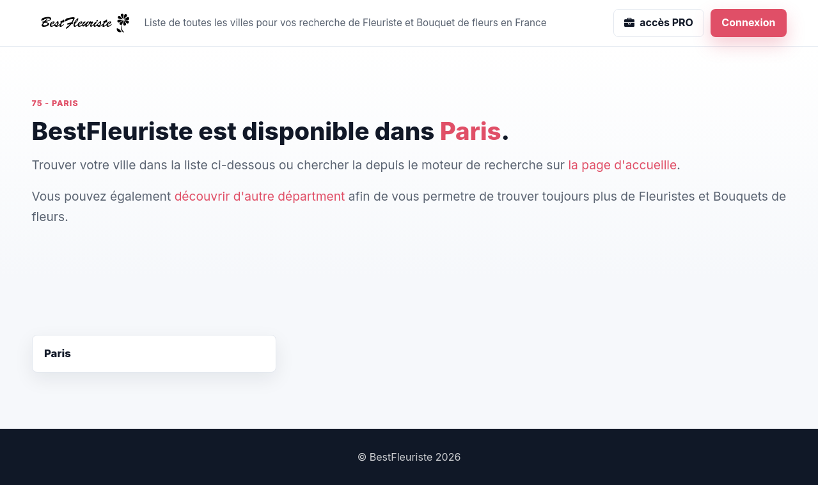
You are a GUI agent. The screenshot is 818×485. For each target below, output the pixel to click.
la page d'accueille (622, 165)
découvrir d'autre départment (260, 196)
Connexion (748, 22)
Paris (57, 353)
